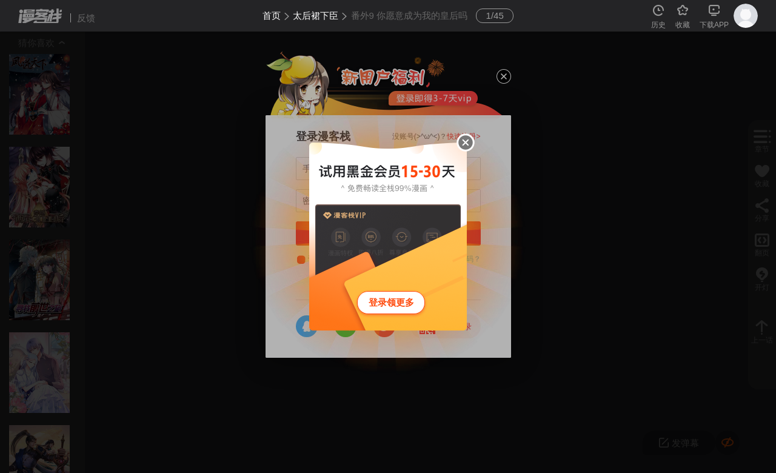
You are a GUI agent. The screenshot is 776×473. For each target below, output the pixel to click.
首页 (272, 15)
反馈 (86, 17)
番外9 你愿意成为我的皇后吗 (409, 15)
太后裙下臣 (315, 15)
